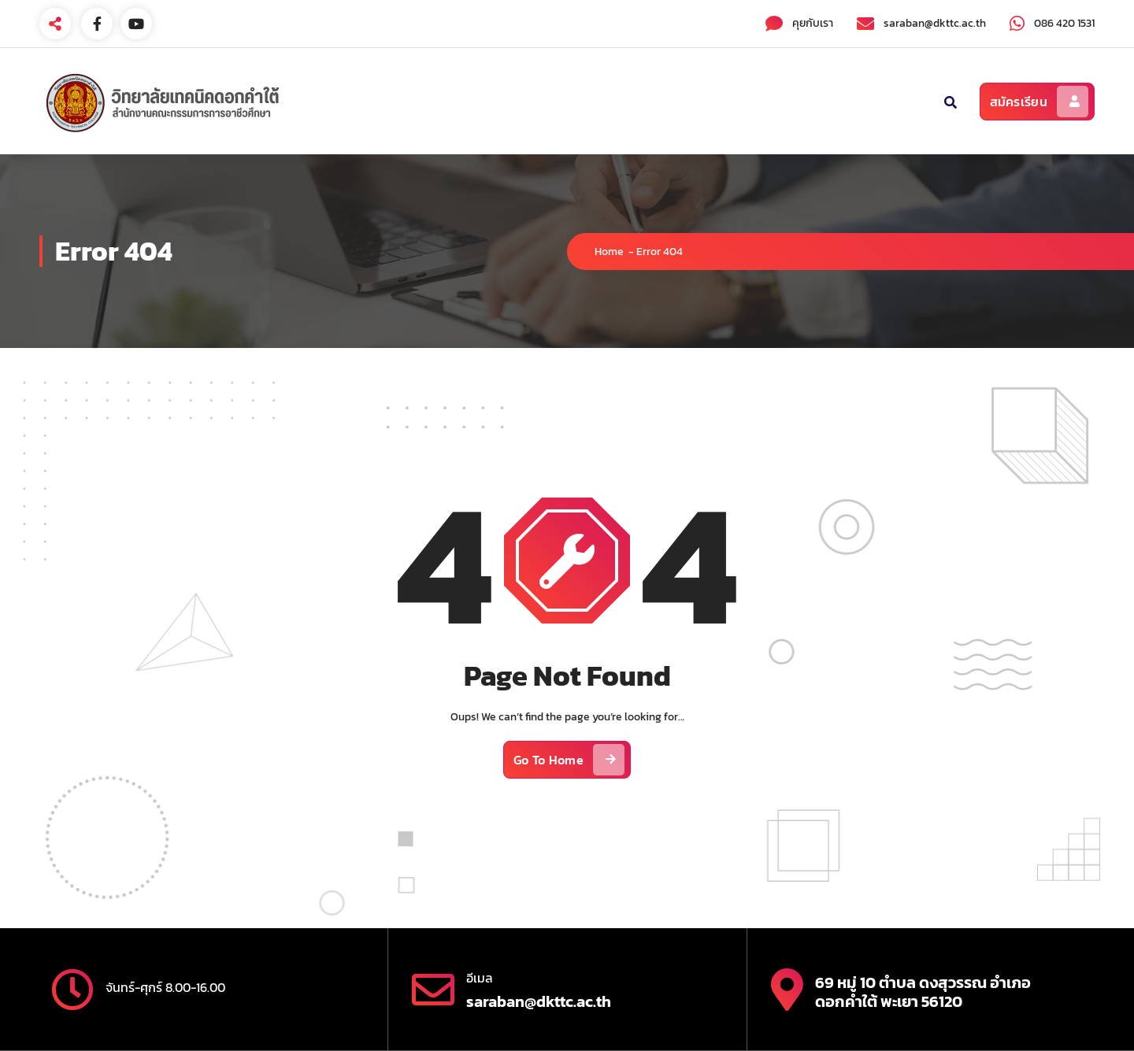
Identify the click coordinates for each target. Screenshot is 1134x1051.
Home (609, 251)
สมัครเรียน (1039, 101)
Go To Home (568, 759)
